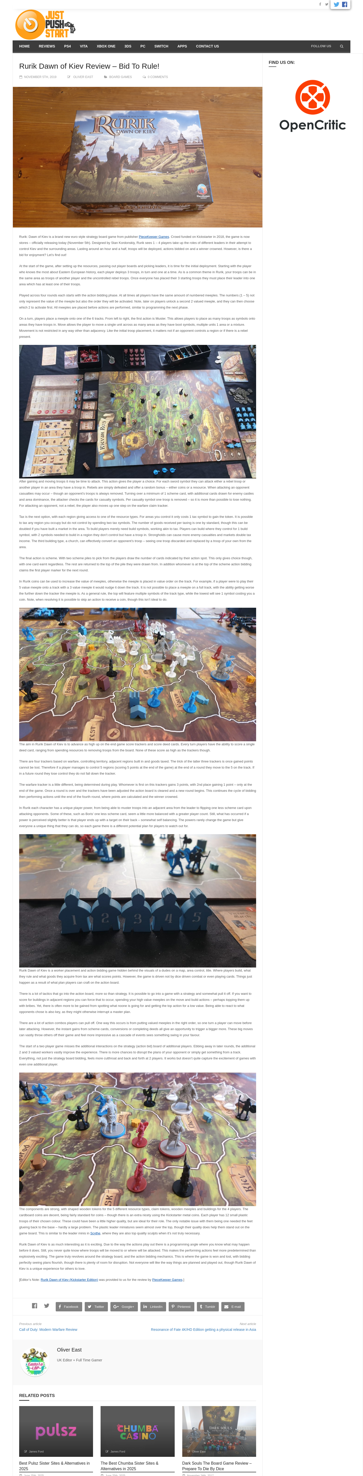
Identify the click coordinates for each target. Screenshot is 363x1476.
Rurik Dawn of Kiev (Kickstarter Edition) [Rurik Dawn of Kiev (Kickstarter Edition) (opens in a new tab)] (69, 1280)
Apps (182, 46)
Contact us (207, 46)
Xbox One (106, 46)
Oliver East (83, 77)
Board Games (120, 77)
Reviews (47, 46)
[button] (341, 46)
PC (142, 46)
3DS (128, 46)
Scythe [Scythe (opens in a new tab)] (95, 1233)
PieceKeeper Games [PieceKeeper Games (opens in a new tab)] (154, 237)
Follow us (321, 46)
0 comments (158, 77)
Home (24, 46)
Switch (161, 46)
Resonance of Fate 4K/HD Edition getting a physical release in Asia (203, 1330)
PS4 (67, 46)
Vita (84, 46)
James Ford (36, 1451)
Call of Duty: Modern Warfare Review (48, 1330)
